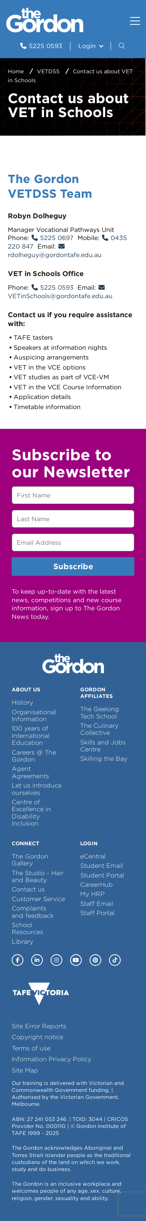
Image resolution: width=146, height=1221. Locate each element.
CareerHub (96, 884)
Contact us (28, 889)
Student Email (101, 865)
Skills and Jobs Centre (103, 746)
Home (16, 71)
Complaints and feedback (33, 912)
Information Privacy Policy (51, 1059)
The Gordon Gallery (30, 860)
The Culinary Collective (99, 729)
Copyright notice (37, 1037)
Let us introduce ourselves (37, 789)
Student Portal (102, 875)
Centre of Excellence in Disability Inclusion (31, 812)
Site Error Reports (39, 1026)
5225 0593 (57, 287)
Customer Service (38, 899)
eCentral (93, 856)
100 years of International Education (30, 735)
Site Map (25, 1070)
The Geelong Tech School (99, 712)
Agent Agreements (30, 772)
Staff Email (96, 903)
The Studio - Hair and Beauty (37, 876)
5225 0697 (57, 238)
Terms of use (31, 1048)
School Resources (27, 928)
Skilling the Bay (103, 758)
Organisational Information (34, 715)
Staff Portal (97, 913)
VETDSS (48, 71)
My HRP (92, 894)
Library (22, 941)
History (22, 702)
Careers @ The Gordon (34, 756)
